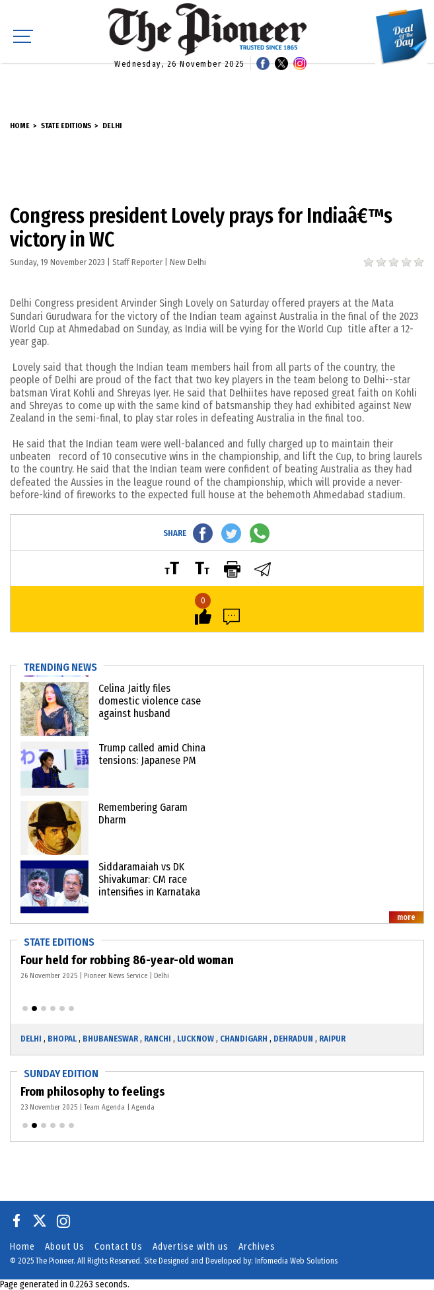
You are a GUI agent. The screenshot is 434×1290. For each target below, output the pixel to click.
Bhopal (62, 1038)
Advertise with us (191, 1246)
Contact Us (118, 1246)
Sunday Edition (61, 1073)
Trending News (60, 667)
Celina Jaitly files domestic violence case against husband (149, 701)
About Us (65, 1246)
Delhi (112, 126)
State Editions (66, 126)
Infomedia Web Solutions (296, 1261)
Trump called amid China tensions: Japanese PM (151, 754)
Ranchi (157, 1038)
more (406, 917)
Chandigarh (244, 1038)
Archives (256, 1246)
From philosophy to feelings (94, 1091)
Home (20, 126)
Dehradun (293, 1038)
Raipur (332, 1038)
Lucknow (195, 1038)
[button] (25, 1008)
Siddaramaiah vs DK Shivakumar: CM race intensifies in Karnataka (149, 879)
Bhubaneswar (110, 1038)
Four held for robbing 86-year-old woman (128, 960)
